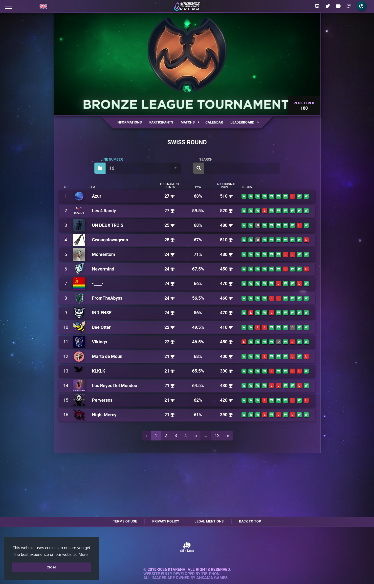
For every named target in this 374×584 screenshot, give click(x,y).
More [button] (83, 554)
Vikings (99, 341)
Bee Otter (101, 327)
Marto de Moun (107, 356)
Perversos (102, 400)
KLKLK (98, 371)
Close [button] (51, 567)
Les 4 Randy (104, 210)
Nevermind (103, 268)
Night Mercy (104, 414)
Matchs (190, 122)
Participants (161, 122)
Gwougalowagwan (110, 239)
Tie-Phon (210, 574)
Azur (96, 196)
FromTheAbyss (107, 298)
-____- (97, 283)
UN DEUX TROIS (107, 225)
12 (217, 435)
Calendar (214, 122)
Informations (129, 122)
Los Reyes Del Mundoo (114, 385)
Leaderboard (244, 122)
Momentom (103, 254)
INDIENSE (101, 312)
